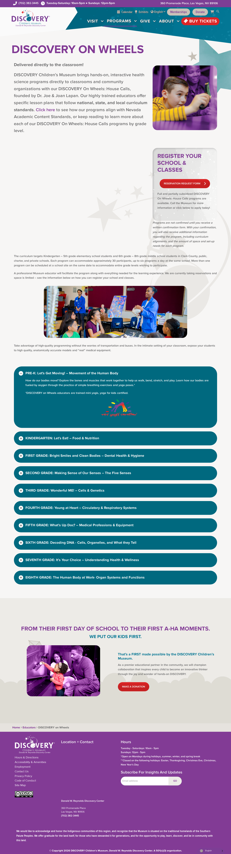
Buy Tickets (200, 21)
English (158, 12)
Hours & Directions (26, 757)
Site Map (20, 785)
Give (145, 21)
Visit (92, 21)
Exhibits (141, 12)
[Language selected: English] (211, 851)
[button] (217, 12)
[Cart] (213, 12)
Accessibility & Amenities (30, 762)
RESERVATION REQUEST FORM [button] (185, 183)
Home (16, 727)
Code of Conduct (25, 780)
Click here (45, 109)
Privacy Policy (23, 776)
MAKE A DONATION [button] (133, 686)
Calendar (124, 12)
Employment (22, 766)
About (166, 21)
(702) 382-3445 (29, 3)
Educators (29, 727)
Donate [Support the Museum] (200, 12)
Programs (119, 21)
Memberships (178, 12)
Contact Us (21, 771)
